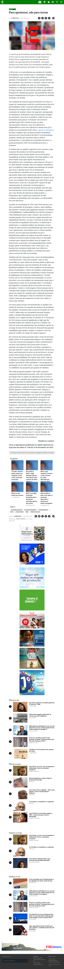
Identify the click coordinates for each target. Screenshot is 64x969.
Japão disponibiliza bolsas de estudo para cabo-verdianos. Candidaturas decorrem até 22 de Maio (41, 927)
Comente (38, 452)
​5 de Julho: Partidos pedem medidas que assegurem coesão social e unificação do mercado (17, 475)
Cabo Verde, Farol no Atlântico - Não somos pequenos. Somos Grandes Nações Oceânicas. (42, 791)
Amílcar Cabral (19, 511)
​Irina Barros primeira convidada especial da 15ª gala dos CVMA (41, 703)
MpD (27, 511)
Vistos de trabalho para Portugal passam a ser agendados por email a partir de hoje (41, 880)
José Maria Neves (43, 509)
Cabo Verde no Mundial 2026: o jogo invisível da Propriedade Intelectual (39, 859)
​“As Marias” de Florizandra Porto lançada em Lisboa (41, 750)
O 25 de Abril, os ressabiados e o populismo (41, 801)
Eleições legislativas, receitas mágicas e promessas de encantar (40, 779)
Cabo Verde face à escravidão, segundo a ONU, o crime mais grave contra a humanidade (40, 814)
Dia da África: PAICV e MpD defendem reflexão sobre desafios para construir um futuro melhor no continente (32, 477)
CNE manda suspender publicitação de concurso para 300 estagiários (40, 715)
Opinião (10, 9)
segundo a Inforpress (46, 130)
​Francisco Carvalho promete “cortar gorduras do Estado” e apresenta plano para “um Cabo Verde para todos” (41, 739)
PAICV (11, 511)
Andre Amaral (21, 519)
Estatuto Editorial (53, 960)
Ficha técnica (52, 958)
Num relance (52, 956)
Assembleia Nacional (16, 509)
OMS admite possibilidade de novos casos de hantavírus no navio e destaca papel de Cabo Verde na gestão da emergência (42, 727)
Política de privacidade (54, 962)
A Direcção (15, 18)
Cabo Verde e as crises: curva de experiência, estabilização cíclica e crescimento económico (41, 768)
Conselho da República (30, 509)
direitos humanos (35, 511)
